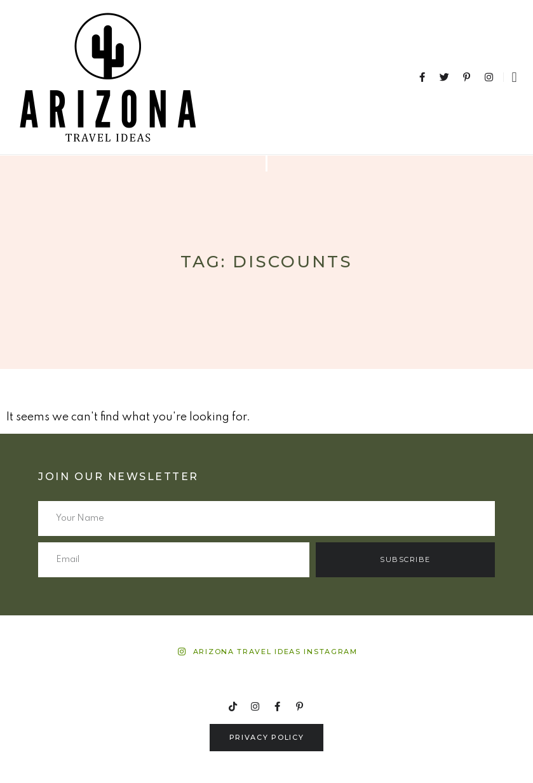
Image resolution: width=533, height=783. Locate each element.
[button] (514, 77)
